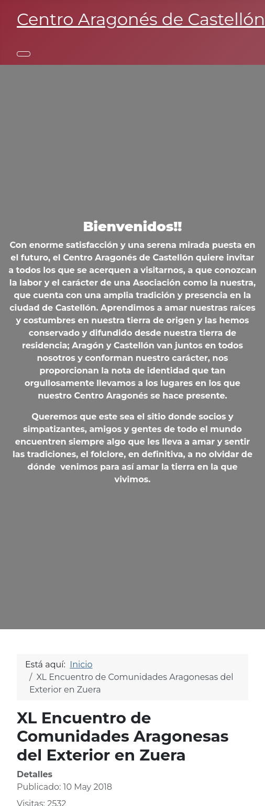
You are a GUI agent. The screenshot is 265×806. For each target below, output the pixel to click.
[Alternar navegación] (23, 53)
